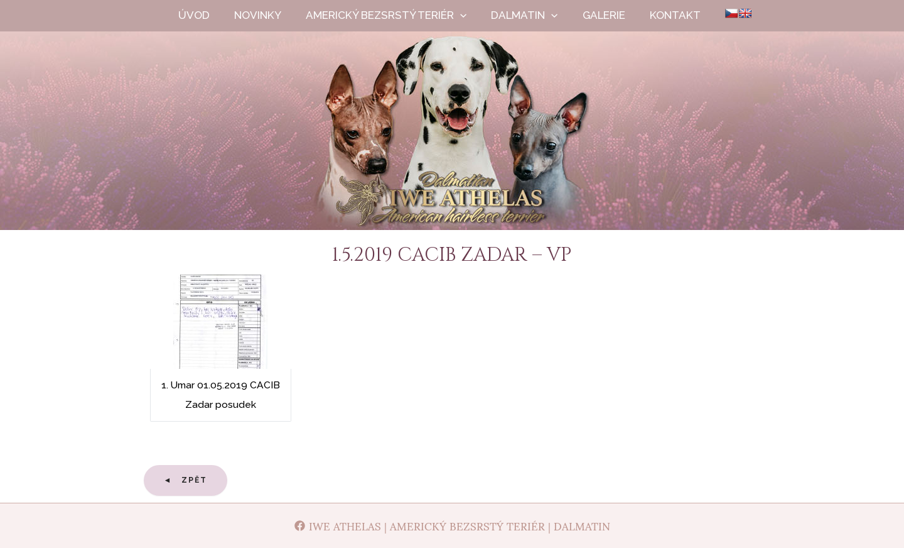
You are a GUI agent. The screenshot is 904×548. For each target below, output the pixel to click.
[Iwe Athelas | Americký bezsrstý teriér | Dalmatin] (452, 525)
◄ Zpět (186, 480)
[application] (471, 15)
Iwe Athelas (452, 143)
